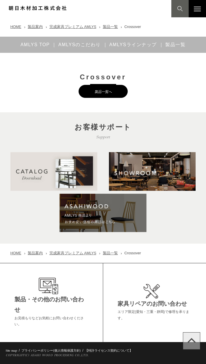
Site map (11, 350)
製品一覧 (110, 27)
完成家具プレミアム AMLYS (72, 27)
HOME (15, 27)
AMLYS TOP (34, 44)
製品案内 (35, 27)
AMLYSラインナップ (134, 44)
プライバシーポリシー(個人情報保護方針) (51, 350)
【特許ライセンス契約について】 (109, 350)
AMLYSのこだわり (79, 44)
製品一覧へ (103, 91)
